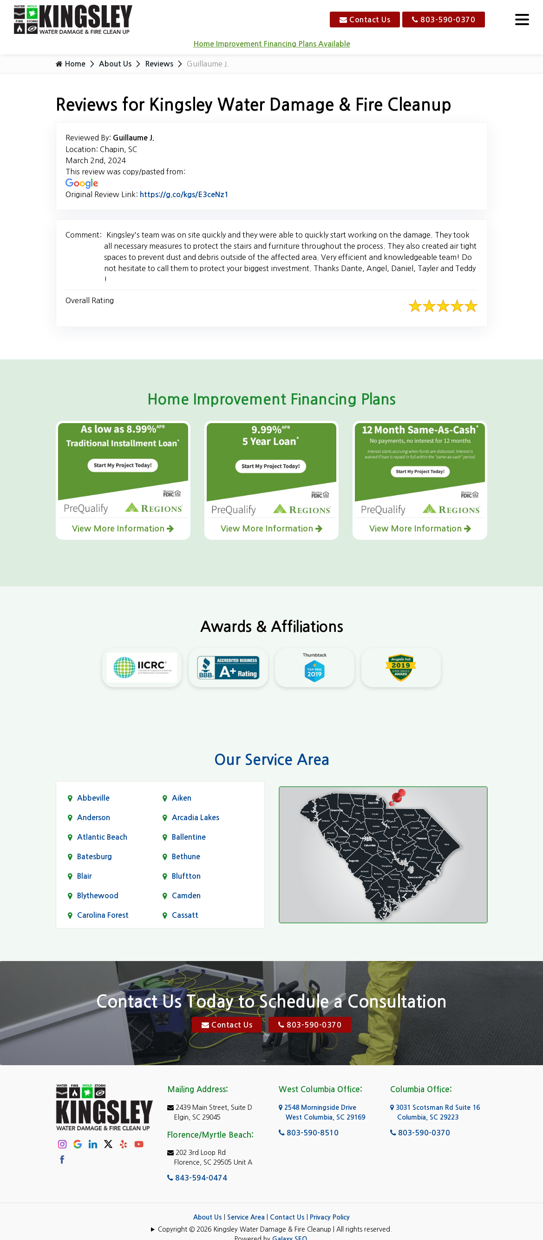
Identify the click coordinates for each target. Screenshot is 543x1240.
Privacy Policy (330, 1217)
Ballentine (189, 837)
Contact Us (365, 19)
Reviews (159, 63)
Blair (84, 876)
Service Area (246, 1217)
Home (70, 63)
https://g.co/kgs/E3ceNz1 (184, 194)
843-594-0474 (197, 1177)
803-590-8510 (309, 1132)
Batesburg (94, 856)
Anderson (93, 817)
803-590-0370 (443, 19)
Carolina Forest (103, 915)
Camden (186, 895)
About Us (115, 63)
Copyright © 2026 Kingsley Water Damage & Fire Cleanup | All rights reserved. (275, 1229)
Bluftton (186, 876)
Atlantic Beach (102, 837)
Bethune (186, 856)
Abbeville (93, 798)
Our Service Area (271, 759)
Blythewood (97, 895)
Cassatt (185, 915)
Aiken (181, 798)
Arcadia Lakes (195, 817)
